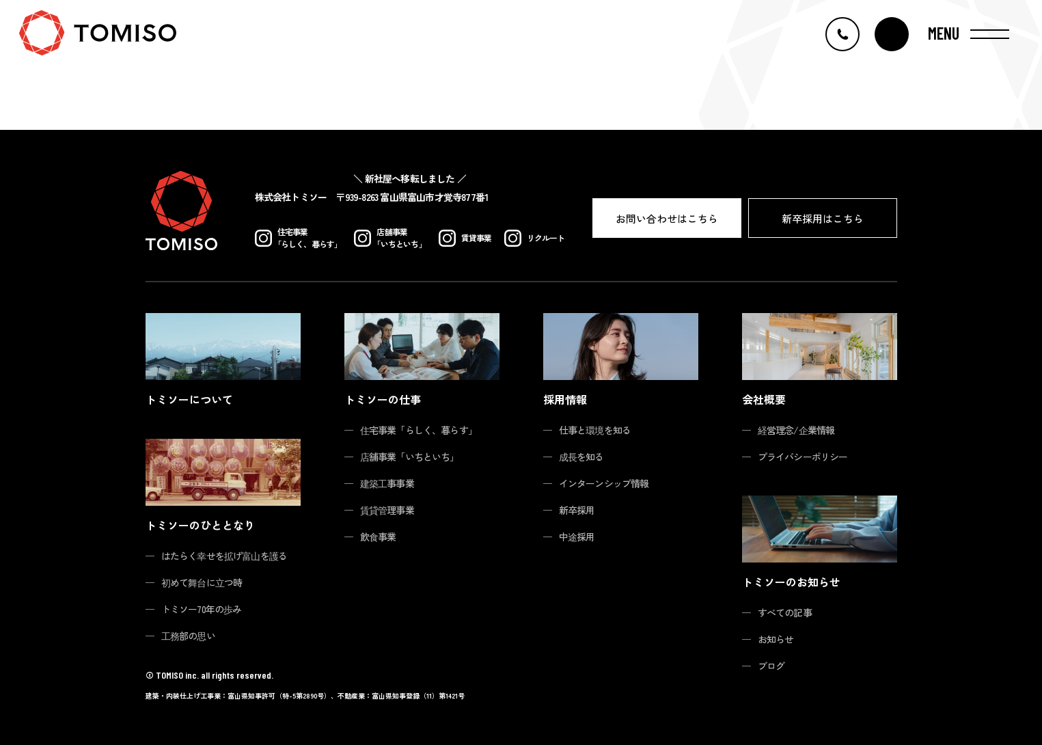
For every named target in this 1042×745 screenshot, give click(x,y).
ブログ (771, 665)
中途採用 (577, 536)
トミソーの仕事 (382, 399)
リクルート (534, 238)
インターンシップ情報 (604, 483)
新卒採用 (577, 510)
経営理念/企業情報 (796, 430)
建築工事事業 (387, 483)
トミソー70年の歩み (201, 609)
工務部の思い (188, 635)
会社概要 (764, 399)
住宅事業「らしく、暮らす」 (419, 430)
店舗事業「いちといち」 (409, 456)
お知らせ (776, 639)
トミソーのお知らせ (791, 581)
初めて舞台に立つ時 (202, 582)
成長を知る (581, 456)
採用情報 (565, 399)
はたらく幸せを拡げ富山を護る (224, 555)
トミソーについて (189, 399)
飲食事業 (378, 536)
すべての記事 (785, 612)
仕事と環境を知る (595, 430)
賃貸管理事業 (387, 510)
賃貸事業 (465, 238)
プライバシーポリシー (803, 456)
